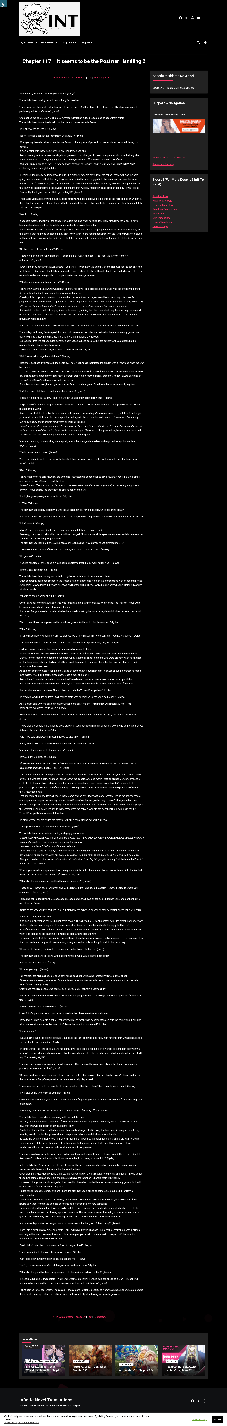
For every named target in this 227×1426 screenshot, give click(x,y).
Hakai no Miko (81, 1361)
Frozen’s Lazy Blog (163, 205)
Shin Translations (162, 217)
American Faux (160, 196)
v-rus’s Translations (163, 222)
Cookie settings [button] (199, 1419)
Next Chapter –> (102, 77)
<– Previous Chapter (63, 77)
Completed (68, 42)
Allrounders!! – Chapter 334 (136, 1370)
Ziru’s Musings (160, 226)
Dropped (85, 42)
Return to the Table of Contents (169, 157)
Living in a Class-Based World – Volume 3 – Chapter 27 (43, 1370)
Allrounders (126, 1364)
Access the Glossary (163, 164)
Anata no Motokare (162, 200)
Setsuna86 (158, 213)
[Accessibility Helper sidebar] (3, 3)
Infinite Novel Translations (45, 1399)
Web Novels (48, 42)
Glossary (81, 77)
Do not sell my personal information (21, 1422)
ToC (90, 77)
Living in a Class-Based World (42, 1361)
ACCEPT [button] (217, 1419)
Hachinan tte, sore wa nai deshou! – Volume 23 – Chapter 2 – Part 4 (181, 1370)
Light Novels (28, 42)
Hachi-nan (172, 1361)
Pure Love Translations (165, 209)
